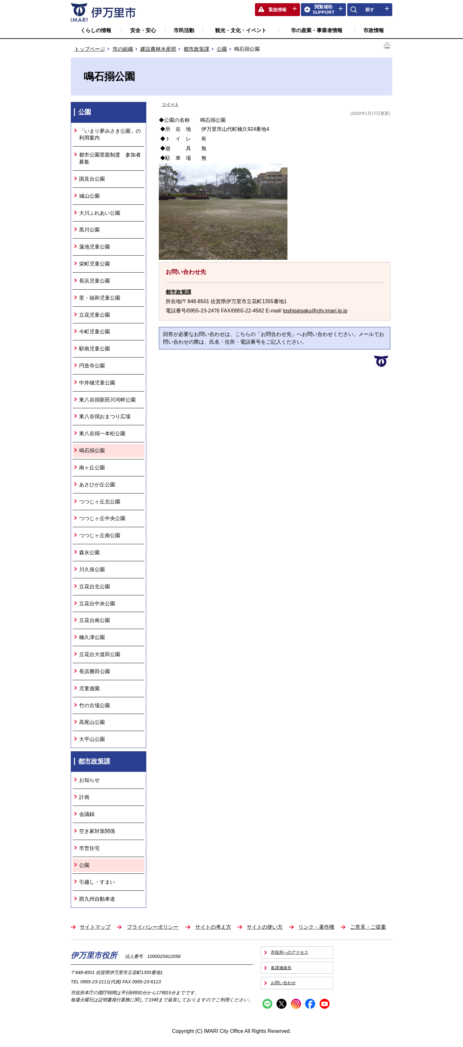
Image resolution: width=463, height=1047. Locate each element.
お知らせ (89, 780)
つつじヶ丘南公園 (99, 535)
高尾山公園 (92, 722)
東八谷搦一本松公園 (102, 433)
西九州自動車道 (97, 899)
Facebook (310, 1004)
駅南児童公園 (94, 348)
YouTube (325, 1004)
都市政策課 (196, 49)
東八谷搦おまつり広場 (105, 416)
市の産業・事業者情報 (316, 30)
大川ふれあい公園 (99, 213)
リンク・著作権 (316, 927)
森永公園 (89, 552)
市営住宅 (89, 848)
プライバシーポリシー (152, 927)
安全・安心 (143, 30)
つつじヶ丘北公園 (99, 501)
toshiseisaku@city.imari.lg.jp (315, 310)
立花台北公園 (94, 586)
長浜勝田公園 (94, 671)
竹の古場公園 (94, 705)
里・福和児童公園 (99, 298)
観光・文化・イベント (241, 30)
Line (267, 1004)
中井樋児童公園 (97, 382)
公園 (222, 49)
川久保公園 (92, 569)
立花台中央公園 (97, 603)
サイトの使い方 (265, 927)
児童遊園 (89, 688)
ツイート (170, 104)
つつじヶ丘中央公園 (102, 518)
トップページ (89, 49)
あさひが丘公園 (97, 484)
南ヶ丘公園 (92, 467)
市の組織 (123, 49)
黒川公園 (89, 229)
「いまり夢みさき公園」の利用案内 (110, 134)
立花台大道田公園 (99, 654)
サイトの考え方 (213, 927)
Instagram (296, 1004)
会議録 (87, 814)
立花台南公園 (94, 620)
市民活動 (184, 30)
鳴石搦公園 (92, 450)
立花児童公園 (94, 315)
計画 (84, 797)
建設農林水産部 (158, 49)
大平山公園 (92, 739)
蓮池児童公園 (94, 246)
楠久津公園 (92, 637)
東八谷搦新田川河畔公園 (107, 399)
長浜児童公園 (94, 281)
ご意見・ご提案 (368, 927)
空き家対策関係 (97, 831)
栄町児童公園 (94, 263)
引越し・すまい (97, 882)
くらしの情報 (95, 30)
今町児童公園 (94, 331)
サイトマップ (95, 927)
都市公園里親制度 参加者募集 (110, 158)
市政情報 (373, 30)
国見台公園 (92, 179)
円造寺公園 (92, 365)
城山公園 (89, 196)
